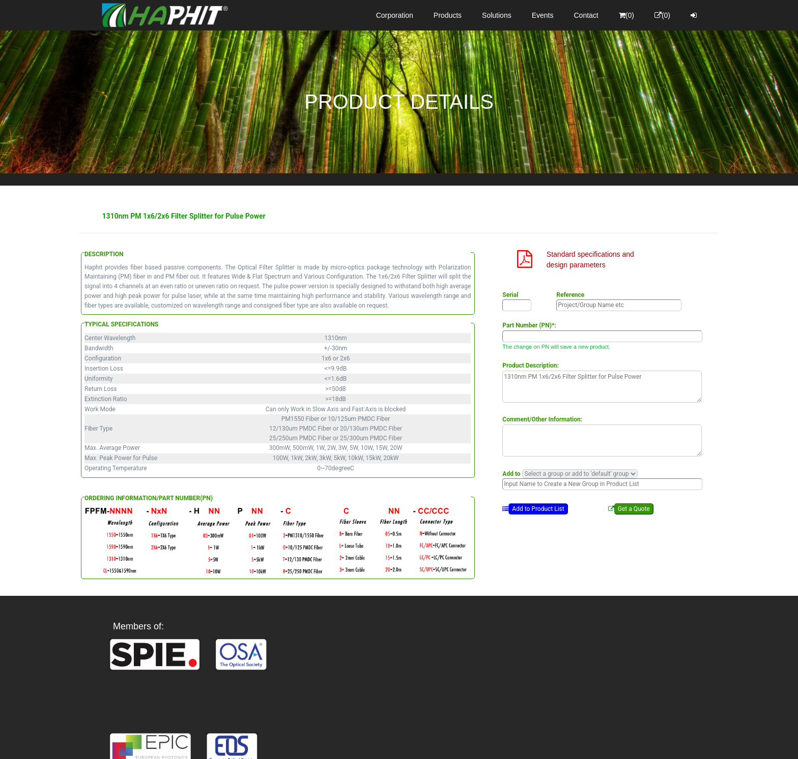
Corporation (394, 15)
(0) (626, 15)
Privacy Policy (458, 742)
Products (448, 15)
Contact (586, 15)
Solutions (496, 15)
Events (543, 15)
